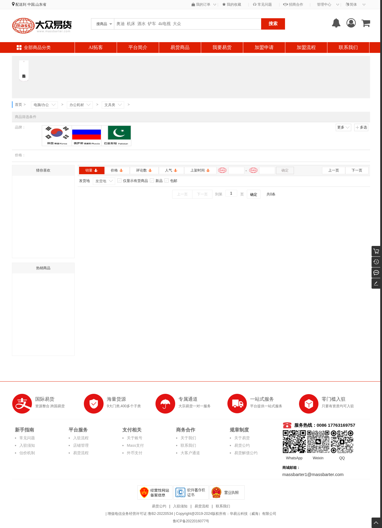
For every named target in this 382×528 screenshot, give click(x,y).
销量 (91, 170)
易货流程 (81, 453)
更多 (343, 127)
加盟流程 (306, 47)
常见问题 (262, 4)
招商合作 (293, 4)
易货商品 (180, 47)
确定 (285, 170)
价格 (117, 170)
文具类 (109, 105)
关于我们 (188, 438)
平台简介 (137, 47)
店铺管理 (81, 445)
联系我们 (348, 47)
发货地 (101, 181)
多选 (361, 127)
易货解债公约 (246, 453)
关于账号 (134, 438)
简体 (351, 4)
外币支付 (134, 453)
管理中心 (324, 4)
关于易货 (242, 438)
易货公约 (242, 445)
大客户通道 (190, 453)
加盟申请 (264, 47)
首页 (18, 104)
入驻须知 (27, 445)
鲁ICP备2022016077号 (191, 521)
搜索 (273, 23)
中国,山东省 (36, 4)
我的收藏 (231, 4)
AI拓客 (96, 47)
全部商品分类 (37, 47)
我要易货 (222, 47)
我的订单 (201, 4)
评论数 (144, 170)
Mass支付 (135, 445)
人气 (171, 170)
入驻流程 (81, 438)
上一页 (333, 170)
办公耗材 (77, 105)
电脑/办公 (41, 105)
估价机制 (27, 453)
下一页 (357, 170)
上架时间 (200, 170)
